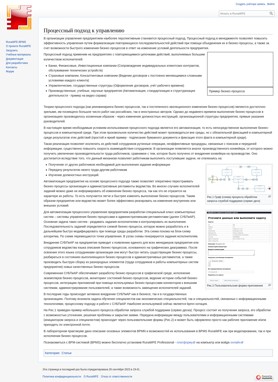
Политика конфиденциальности (62, 376)
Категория (52, 353)
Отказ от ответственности (116, 376)
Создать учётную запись (250, 4)
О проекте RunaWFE (18, 46)
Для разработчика (17, 63)
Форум (10, 71)
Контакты (11, 67)
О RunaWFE (91, 376)
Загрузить (12, 50)
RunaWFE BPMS (16, 42)
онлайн (235, 342)
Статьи (66, 353)
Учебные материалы (18, 54)
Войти (271, 4)
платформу (185, 342)
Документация (14, 58)
